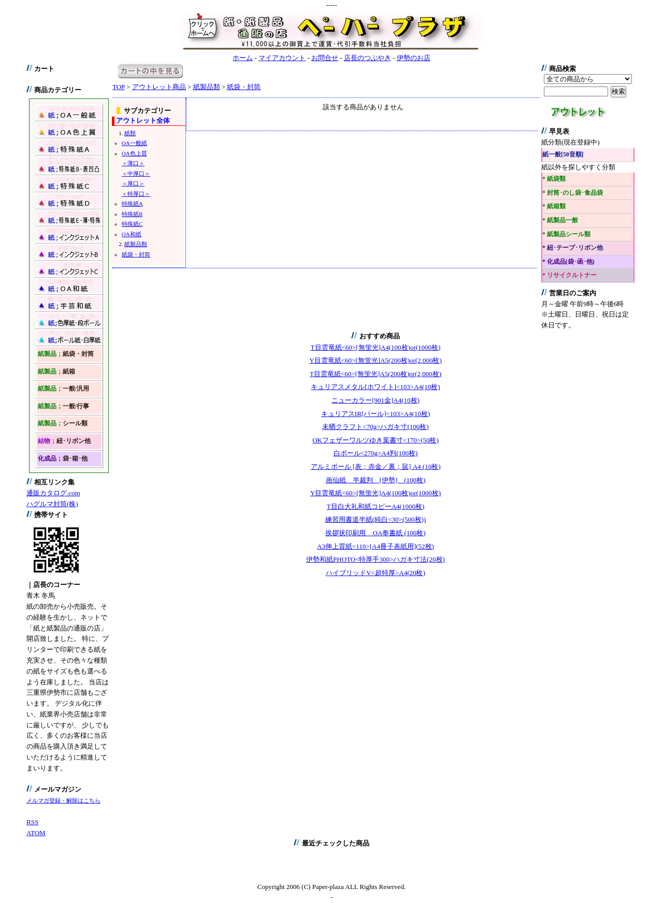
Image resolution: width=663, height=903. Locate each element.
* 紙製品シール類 (566, 234)
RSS (32, 822)
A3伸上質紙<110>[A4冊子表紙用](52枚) (375, 546)
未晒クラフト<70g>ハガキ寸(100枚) (375, 427)
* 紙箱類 (554, 206)
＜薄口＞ (133, 163)
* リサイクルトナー (569, 275)
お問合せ (324, 58)
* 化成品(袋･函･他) (568, 262)
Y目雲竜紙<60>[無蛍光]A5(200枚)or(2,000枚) (375, 360)
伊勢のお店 (413, 58)
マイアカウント (282, 58)
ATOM (36, 833)
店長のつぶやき (367, 58)
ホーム (243, 58)
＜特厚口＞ (136, 194)
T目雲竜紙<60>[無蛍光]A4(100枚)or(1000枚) (376, 347)
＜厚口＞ (133, 183)
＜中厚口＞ (136, 173)
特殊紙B (132, 214)
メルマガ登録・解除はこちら (63, 800)
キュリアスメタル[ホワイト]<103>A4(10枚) (375, 387)
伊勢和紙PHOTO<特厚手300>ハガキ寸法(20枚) (375, 559)
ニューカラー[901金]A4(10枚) (376, 400)
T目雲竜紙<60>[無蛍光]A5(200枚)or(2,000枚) (375, 374)
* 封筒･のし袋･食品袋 (572, 193)
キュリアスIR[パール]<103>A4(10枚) (375, 414)
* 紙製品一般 (560, 220)
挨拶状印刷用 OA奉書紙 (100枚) (375, 533)
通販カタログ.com (53, 493)
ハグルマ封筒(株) (52, 504)
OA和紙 (131, 234)
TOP (118, 87)
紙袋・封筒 (244, 87)
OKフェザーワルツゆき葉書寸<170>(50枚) (375, 440)
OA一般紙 (134, 143)
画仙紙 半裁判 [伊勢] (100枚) (376, 480)
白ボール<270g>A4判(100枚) (376, 453)
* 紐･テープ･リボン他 (572, 248)
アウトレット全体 (143, 120)
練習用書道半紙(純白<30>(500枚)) (375, 519)
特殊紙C (132, 224)
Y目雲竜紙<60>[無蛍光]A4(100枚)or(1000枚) (375, 493)
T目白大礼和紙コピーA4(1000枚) (376, 506)
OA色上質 (134, 153)
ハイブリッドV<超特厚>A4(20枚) (375, 573)
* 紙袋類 (554, 179)
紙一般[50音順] (562, 154)
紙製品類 (206, 87)
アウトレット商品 (159, 87)
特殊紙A (132, 203)
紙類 (130, 133)
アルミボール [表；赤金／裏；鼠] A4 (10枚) (376, 466)
